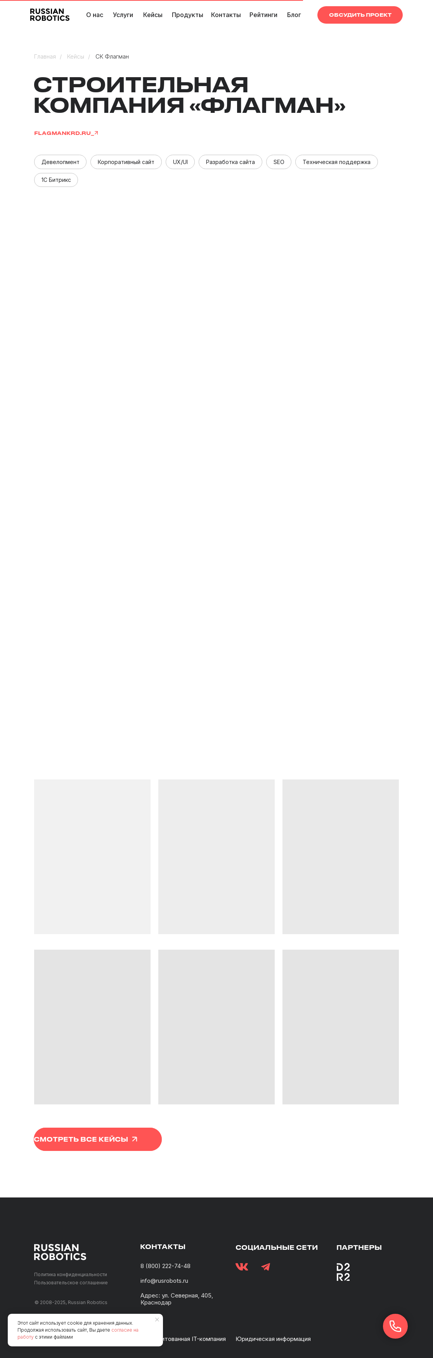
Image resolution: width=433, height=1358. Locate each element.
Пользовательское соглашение (71, 1282)
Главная (45, 56)
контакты (162, 1246)
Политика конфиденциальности (70, 1274)
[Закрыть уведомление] (157, 1319)
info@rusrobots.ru (164, 1280)
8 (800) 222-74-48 (165, 1266)
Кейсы (75, 56)
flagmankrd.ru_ (64, 133)
